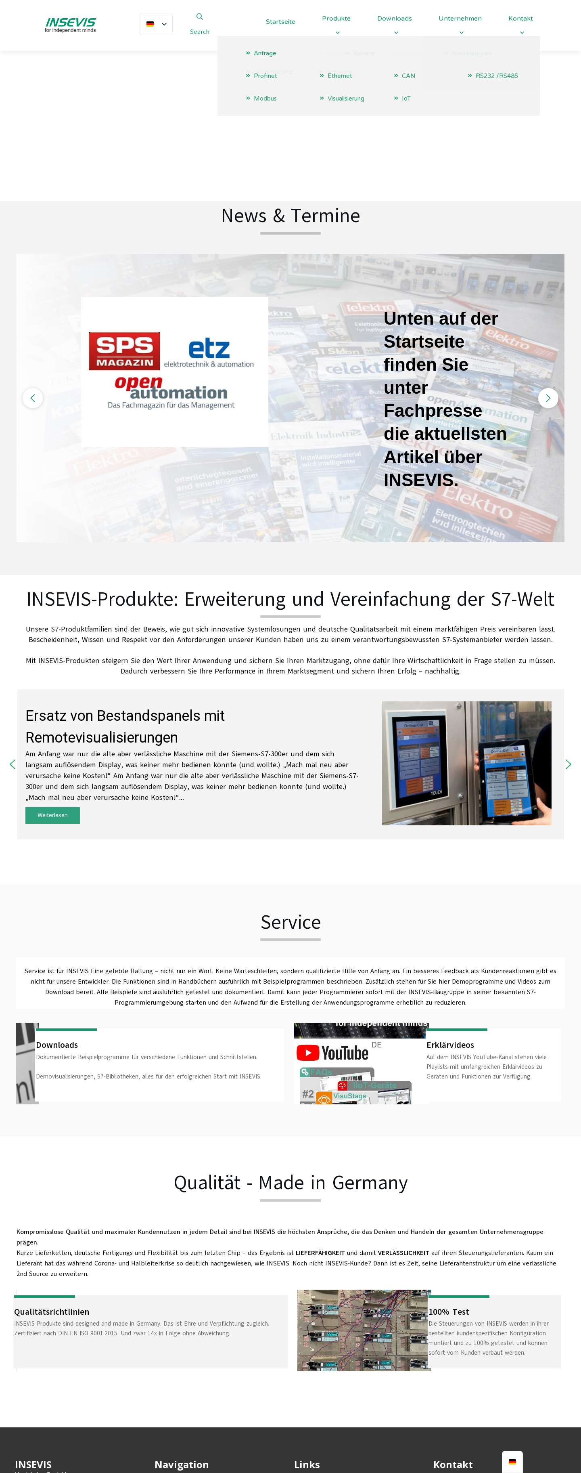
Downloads (172, 1391)
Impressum (312, 1349)
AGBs (302, 1377)
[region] (290, 263)
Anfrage (167, 1419)
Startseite (170, 1349)
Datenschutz (314, 1363)
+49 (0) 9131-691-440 (480, 1348)
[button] (33, 263)
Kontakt (167, 1433)
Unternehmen (177, 1363)
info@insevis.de (472, 1365)
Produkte (169, 1377)
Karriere (167, 1405)
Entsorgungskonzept (328, 1391)
